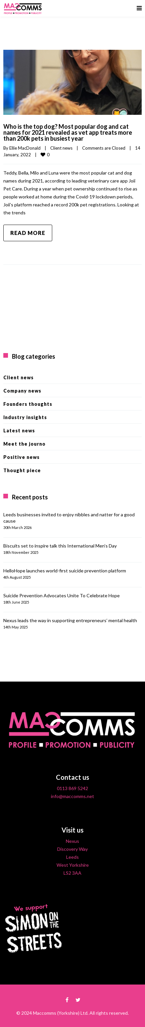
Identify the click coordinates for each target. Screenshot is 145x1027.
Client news (61, 148)
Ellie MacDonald (25, 148)
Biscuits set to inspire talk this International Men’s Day (60, 546)
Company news (22, 391)
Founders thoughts (27, 404)
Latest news (19, 430)
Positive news (21, 457)
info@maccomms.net (72, 796)
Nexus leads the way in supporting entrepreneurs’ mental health (70, 620)
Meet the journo (24, 444)
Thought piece (22, 470)
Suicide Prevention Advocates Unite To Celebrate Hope (61, 595)
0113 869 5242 (72, 788)
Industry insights (25, 417)
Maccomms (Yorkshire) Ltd (60, 1013)
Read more (27, 233)
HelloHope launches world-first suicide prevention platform (64, 570)
